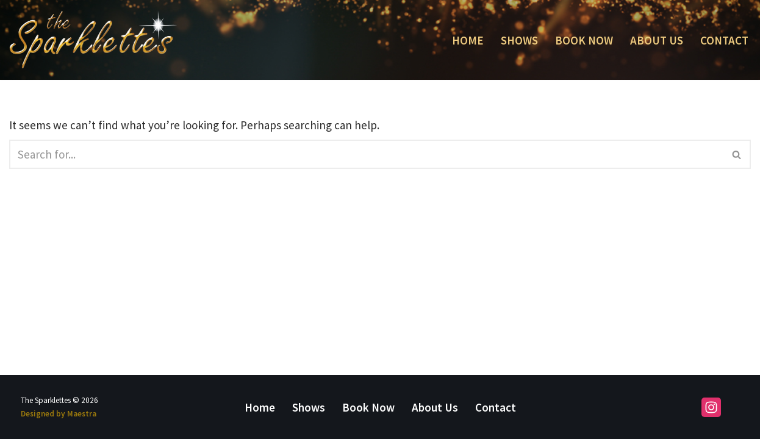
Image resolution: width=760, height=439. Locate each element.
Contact (724, 40)
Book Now (584, 40)
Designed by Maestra (58, 414)
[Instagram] (711, 407)
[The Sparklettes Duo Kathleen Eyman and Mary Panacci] (93, 40)
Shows (519, 40)
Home (468, 40)
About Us (656, 40)
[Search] (366, 154)
